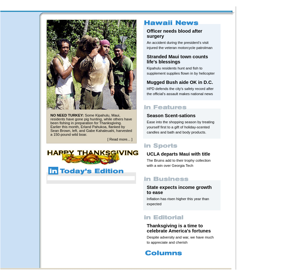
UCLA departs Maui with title (178, 154)
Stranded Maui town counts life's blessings (177, 59)
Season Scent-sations (171, 115)
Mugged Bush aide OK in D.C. (180, 82)
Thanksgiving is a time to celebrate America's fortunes (179, 228)
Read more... (119, 139)
